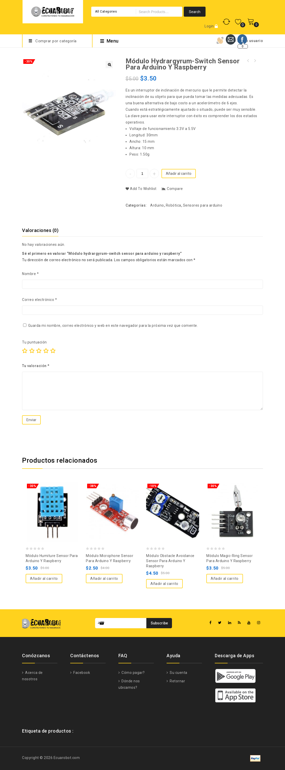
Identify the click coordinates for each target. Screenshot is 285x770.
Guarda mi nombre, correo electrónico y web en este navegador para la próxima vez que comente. (113, 325)
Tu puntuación (34, 342)
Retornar (177, 681)
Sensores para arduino (202, 205)
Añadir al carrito (178, 173)
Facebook (81, 673)
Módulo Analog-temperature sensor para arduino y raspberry (248, 61)
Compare (175, 189)
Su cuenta (178, 673)
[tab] (43, 230)
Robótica (173, 205)
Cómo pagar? (133, 673)
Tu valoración (35, 366)
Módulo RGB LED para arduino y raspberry (255, 61)
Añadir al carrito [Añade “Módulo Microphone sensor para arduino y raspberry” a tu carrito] (104, 578)
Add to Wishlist (143, 189)
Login (210, 26)
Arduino (157, 205)
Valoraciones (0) (40, 230)
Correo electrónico (39, 300)
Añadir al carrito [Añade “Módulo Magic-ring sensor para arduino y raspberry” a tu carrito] (225, 578)
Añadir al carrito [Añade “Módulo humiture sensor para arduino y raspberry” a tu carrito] (44, 578)
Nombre (30, 274)
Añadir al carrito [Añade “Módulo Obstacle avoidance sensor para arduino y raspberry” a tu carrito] (164, 584)
